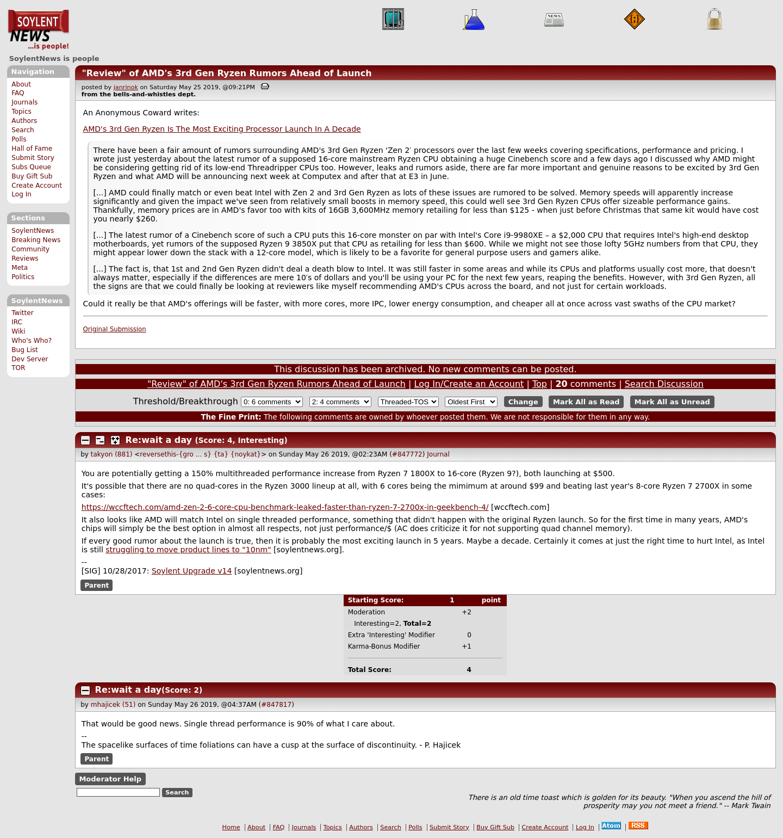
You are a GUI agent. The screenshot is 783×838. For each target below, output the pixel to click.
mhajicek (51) (113, 704)
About (21, 84)
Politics (22, 277)
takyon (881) (112, 454)
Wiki (18, 331)
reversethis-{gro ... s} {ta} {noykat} (200, 454)
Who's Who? (31, 340)
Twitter (22, 313)
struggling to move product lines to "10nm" (188, 549)
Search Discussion (664, 384)
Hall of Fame (31, 148)
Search (22, 130)
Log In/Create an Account (469, 384)
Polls (18, 139)
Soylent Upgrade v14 (192, 570)
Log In (21, 194)
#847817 (276, 704)
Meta (19, 268)
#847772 (407, 454)
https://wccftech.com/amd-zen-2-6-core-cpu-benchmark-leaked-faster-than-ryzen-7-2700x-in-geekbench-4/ (285, 507)
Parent (96, 585)
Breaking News (35, 240)
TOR (18, 368)
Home (231, 827)
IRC (16, 322)
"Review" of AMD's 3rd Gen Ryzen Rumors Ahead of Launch (226, 73)
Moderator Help (110, 779)
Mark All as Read (586, 402)
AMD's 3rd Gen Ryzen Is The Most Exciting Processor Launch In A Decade (222, 129)
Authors (24, 121)
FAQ (17, 93)
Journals (24, 102)
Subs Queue (31, 167)
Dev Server (29, 359)
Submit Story (32, 158)
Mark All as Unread (672, 402)
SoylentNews (38, 30)
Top (539, 384)
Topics (21, 111)
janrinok (126, 87)
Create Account (36, 185)
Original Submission (114, 329)
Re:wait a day (159, 440)
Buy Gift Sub (31, 176)
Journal (438, 454)
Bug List (24, 350)
